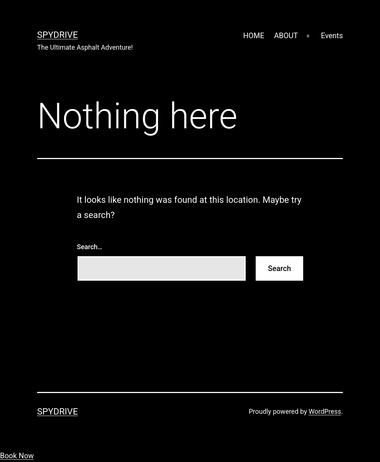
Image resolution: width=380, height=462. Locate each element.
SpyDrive (57, 35)
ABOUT (286, 35)
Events (332, 35)
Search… (89, 247)
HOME (253, 35)
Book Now (17, 455)
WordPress (325, 411)
